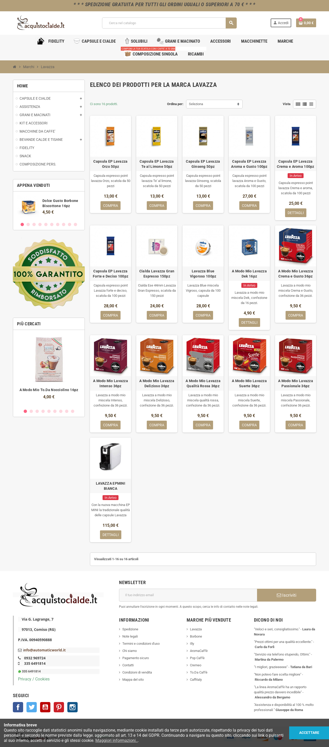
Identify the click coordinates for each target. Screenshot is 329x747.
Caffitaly (196, 679)
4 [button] (40, 224)
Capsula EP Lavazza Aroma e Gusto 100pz (249, 164)
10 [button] (75, 224)
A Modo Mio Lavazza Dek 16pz (249, 273)
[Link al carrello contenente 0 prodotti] (306, 23)
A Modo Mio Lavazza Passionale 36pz (295, 383)
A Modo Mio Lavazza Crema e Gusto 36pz (295, 273)
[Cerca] (169, 23)
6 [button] (51, 224)
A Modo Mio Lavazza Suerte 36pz (249, 383)
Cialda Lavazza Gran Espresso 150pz (156, 273)
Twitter (31, 707)
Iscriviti (286, 595)
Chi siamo (129, 651)
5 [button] (46, 224)
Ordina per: (175, 104)
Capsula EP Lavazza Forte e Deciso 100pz (111, 273)
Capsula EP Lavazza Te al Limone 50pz (157, 164)
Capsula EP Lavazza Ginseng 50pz (203, 164)
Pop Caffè (197, 658)
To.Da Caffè (198, 672)
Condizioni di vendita (137, 672)
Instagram (72, 707)
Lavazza (196, 629)
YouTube (45, 707)
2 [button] (28, 224)
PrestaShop (104, 736)
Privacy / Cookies (34, 679)
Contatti (128, 665)
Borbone (196, 636)
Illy (192, 643)
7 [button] (57, 224)
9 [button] (69, 224)
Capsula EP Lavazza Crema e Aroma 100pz (295, 164)
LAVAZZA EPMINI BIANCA (110, 486)
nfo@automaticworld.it (45, 650)
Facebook (18, 707)
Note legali (130, 636)
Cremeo (195, 665)
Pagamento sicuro (135, 658)
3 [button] (34, 224)
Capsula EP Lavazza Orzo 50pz (110, 164)
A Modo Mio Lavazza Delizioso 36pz (156, 383)
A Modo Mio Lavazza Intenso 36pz (110, 383)
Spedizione (130, 629)
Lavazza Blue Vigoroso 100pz (203, 273)
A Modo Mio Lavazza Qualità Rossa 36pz (203, 383)
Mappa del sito (133, 679)
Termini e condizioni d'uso (141, 643)
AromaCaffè (199, 651)
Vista (286, 104)
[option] (49, 206)
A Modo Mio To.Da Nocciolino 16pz (49, 390)
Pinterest (59, 707)
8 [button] (63, 224)
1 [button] (22, 224)
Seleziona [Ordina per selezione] (196, 104)
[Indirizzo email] (188, 595)
